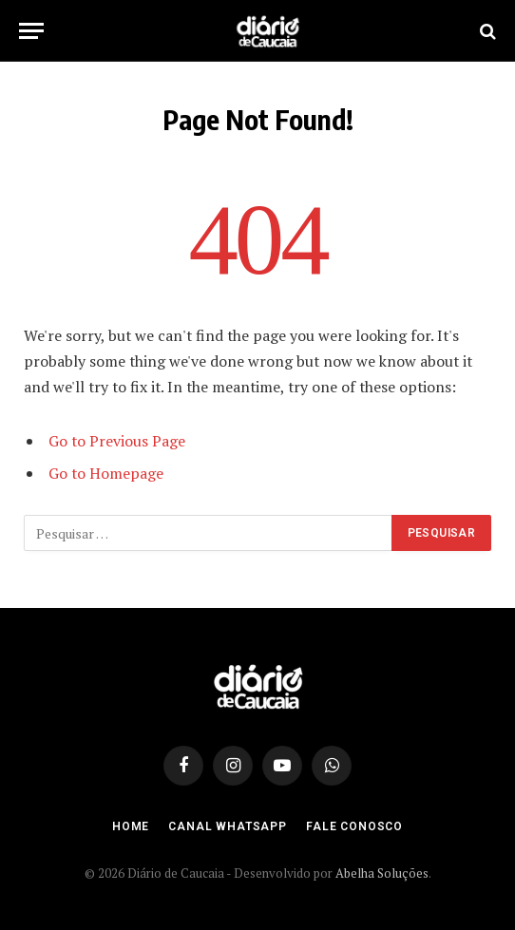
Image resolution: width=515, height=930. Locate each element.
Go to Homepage (105, 473)
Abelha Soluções (382, 873)
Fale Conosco (354, 826)
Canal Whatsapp (227, 826)
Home (130, 826)
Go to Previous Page (116, 440)
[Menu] (31, 30)
